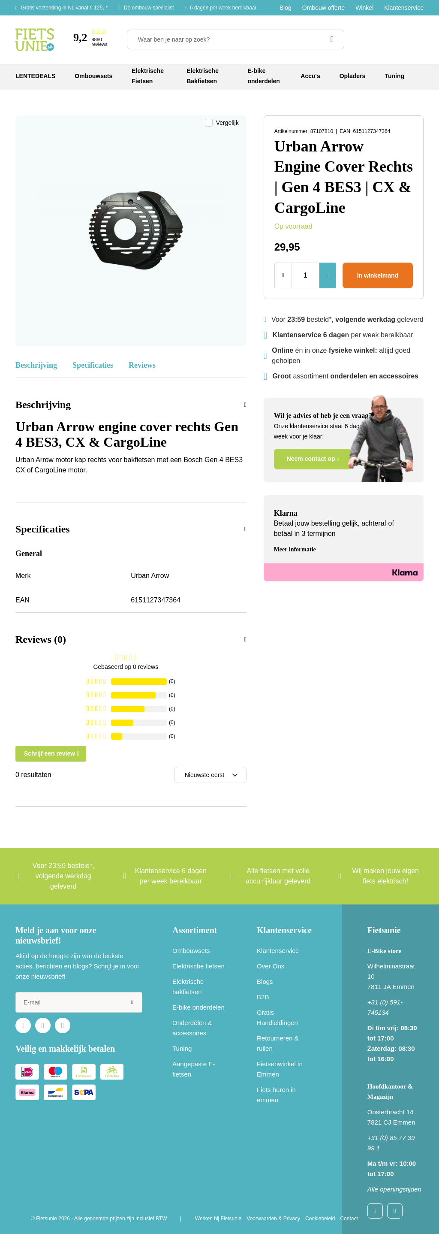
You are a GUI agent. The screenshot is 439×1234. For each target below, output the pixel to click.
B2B (263, 997)
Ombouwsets (191, 950)
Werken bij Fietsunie (218, 1219)
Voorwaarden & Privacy (273, 1219)
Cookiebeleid (320, 1219)
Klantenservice (404, 7)
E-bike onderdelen (198, 1007)
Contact (349, 1219)
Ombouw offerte (323, 7)
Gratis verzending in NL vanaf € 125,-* (64, 8)
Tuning (182, 1048)
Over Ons (270, 966)
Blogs (265, 981)
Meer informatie (295, 549)
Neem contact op (311, 458)
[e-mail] (78, 1002)
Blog (286, 7)
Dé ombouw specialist (149, 8)
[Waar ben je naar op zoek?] (235, 39)
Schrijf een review (49, 753)
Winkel (364, 7)
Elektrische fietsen (198, 966)
